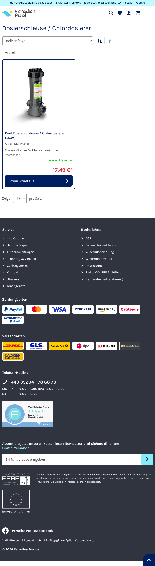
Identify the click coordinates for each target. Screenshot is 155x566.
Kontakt (12, 272)
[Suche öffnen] (111, 12)
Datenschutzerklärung (101, 245)
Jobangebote (16, 286)
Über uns (13, 279)
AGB (88, 238)
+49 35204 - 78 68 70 (33, 382)
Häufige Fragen (17, 245)
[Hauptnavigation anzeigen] (149, 13)
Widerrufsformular (99, 259)
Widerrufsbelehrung (100, 252)
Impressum (94, 266)
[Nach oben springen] (149, 560)
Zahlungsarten (17, 266)
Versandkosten (85, 540)
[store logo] (18, 13)
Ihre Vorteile (15, 238)
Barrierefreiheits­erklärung (104, 279)
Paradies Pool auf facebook (27, 530)
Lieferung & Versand (21, 259)
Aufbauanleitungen (20, 252)
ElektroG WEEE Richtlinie (103, 272)
